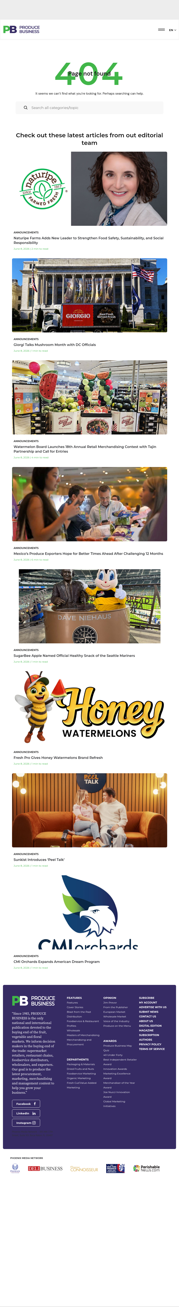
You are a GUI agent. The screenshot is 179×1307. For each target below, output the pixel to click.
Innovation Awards (115, 1174)
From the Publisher (115, 1112)
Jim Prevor (110, 1108)
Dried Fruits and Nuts (80, 1174)
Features (72, 1108)
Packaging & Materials (81, 1169)
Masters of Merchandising (83, 1140)
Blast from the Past (79, 1117)
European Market (114, 1117)
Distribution (74, 1121)
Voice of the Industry (116, 1126)
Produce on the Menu (117, 1131)
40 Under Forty (113, 1160)
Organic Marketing (79, 1183)
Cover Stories (75, 1112)
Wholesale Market (114, 1121)
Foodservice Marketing (81, 1178)
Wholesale (73, 1135)
